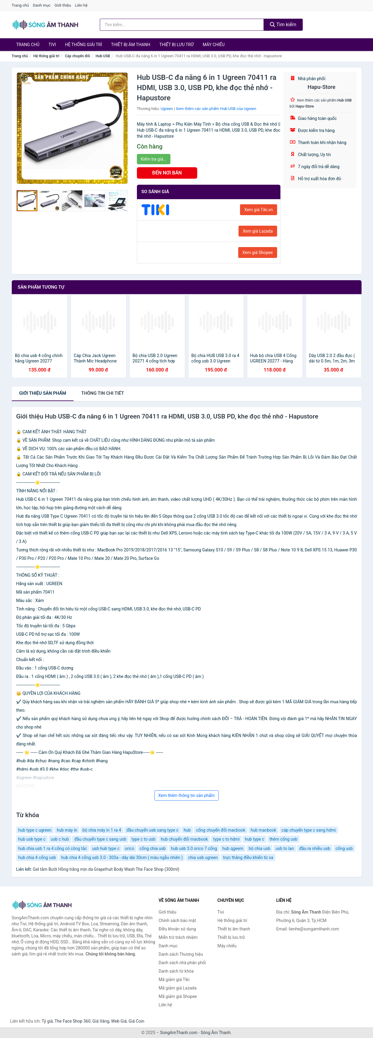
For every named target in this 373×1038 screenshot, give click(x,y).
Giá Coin (136, 1021)
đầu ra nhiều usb (314, 848)
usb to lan (285, 848)
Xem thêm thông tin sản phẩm (186, 795)
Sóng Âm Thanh (215, 1032)
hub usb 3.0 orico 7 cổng (194, 848)
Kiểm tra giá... (153, 159)
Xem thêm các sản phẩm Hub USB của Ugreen (216, 108)
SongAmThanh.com (179, 1032)
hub (187, 830)
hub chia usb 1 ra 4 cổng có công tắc (52, 848)
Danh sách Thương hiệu (181, 954)
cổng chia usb (153, 848)
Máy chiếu (214, 44)
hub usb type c (32, 839)
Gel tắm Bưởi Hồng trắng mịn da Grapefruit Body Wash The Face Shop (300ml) (106, 869)
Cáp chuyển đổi (77, 56)
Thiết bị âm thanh (130, 44)
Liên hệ (81, 5)
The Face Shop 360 (72, 1021)
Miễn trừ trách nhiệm (178, 937)
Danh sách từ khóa (176, 971)
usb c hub (60, 839)
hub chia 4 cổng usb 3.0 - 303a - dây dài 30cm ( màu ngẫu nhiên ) (122, 857)
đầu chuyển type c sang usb (100, 839)
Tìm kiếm (283, 24)
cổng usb (344, 848)
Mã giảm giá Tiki (174, 979)
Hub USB (103, 56)
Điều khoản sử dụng (177, 929)
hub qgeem (232, 848)
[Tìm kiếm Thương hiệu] (182, 25)
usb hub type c (105, 848)
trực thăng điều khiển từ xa (248, 857)
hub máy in (67, 830)
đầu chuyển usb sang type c (152, 830)
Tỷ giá (47, 1021)
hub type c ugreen (35, 830)
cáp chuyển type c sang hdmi (309, 830)
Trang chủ (20, 5)
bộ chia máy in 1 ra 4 (102, 830)
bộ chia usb (259, 848)
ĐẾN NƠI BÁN (167, 173)
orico (129, 848)
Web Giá (119, 1021)
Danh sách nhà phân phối (182, 962)
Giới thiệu (63, 5)
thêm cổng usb (284, 839)
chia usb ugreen (203, 857)
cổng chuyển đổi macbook (220, 830)
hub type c (254, 839)
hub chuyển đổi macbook (184, 839)
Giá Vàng (100, 1021)
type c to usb (143, 839)
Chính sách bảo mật (177, 920)
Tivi (52, 44)
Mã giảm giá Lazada (178, 988)
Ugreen (167, 108)
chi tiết (102, 393)
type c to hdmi (226, 839)
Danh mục (42, 5)
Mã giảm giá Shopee (178, 996)
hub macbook (263, 830)
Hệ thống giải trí (83, 44)
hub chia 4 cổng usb (37, 857)
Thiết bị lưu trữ (176, 44)
